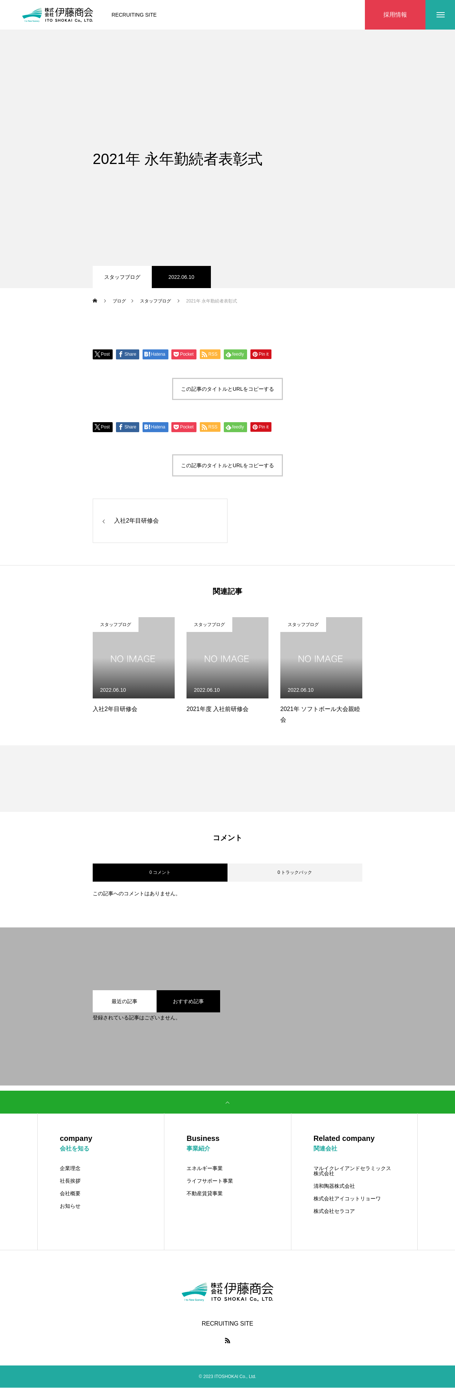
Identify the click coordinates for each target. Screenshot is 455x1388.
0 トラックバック (294, 872)
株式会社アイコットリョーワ (347, 1198)
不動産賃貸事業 (205, 1193)
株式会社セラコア (334, 1211)
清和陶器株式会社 (334, 1186)
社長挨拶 (70, 1181)
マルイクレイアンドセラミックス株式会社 (352, 1171)
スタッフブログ (122, 277)
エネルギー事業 (205, 1168)
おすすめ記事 (188, 1002)
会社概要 (70, 1193)
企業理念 (70, 1168)
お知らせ (70, 1206)
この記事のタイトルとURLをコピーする (227, 389)
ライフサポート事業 (210, 1181)
